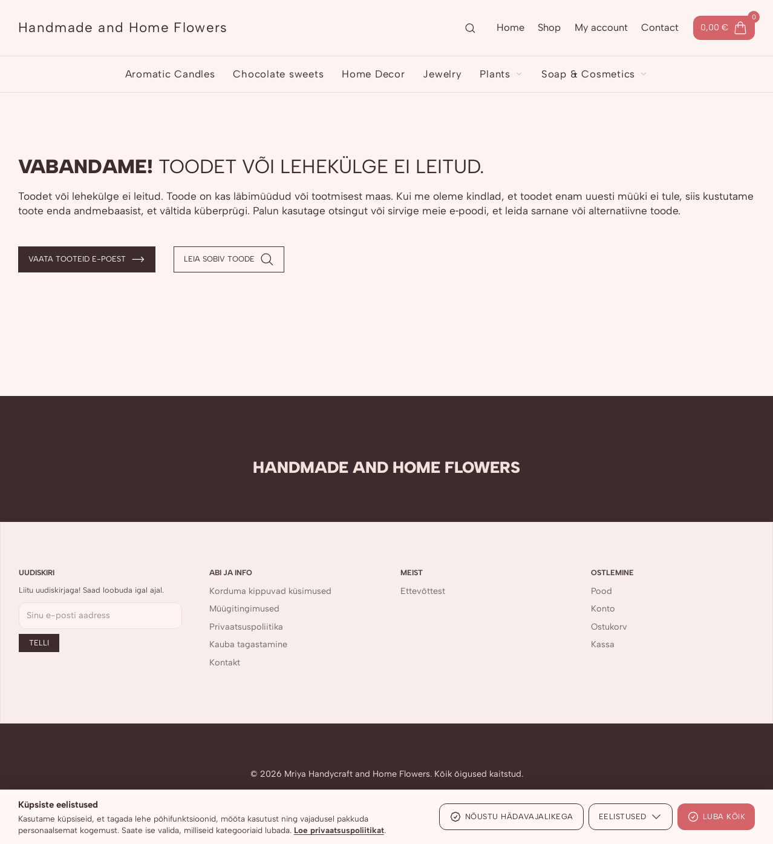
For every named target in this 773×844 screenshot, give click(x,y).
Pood (601, 590)
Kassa (603, 644)
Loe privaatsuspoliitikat (339, 830)
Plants (501, 74)
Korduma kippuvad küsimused (270, 590)
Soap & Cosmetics (594, 74)
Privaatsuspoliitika (246, 626)
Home (510, 27)
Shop (549, 27)
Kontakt (224, 662)
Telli (39, 642)
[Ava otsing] (470, 28)
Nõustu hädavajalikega (511, 817)
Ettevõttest (422, 590)
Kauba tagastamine (248, 644)
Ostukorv (609, 626)
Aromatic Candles (170, 74)
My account (601, 27)
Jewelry (442, 74)
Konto (603, 608)
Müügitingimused (244, 608)
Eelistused (630, 817)
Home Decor (373, 74)
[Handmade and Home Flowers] (123, 28)
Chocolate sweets (278, 74)
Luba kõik (716, 817)
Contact (660, 27)
